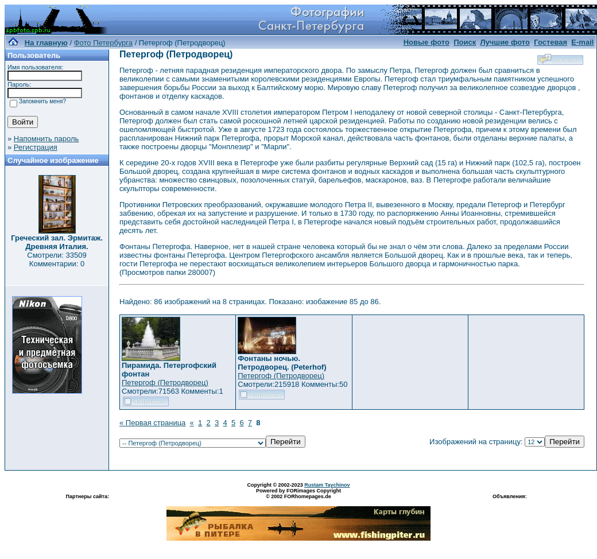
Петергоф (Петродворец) (165, 382)
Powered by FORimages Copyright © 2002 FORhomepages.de (298, 493)
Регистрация (35, 147)
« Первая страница (152, 422)
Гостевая (550, 42)
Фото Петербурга (103, 42)
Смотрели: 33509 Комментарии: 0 (56, 259)
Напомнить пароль (46, 138)
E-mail (582, 42)
